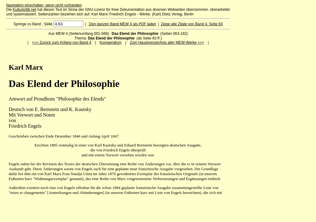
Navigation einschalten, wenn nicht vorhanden (44, 5)
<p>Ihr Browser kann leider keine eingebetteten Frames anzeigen (118, 126)
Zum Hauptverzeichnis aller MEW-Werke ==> (167, 42)
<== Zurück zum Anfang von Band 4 (61, 42)
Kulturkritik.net (24, 9)
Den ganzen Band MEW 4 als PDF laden (122, 24)
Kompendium (111, 42)
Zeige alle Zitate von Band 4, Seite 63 (191, 24)
